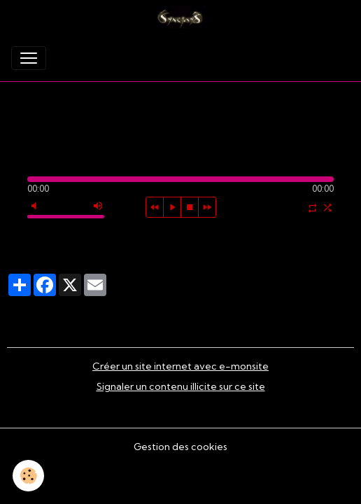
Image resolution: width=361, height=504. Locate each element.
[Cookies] (28, 475)
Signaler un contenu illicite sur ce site (181, 386)
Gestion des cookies (180, 446)
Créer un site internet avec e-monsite (180, 366)
